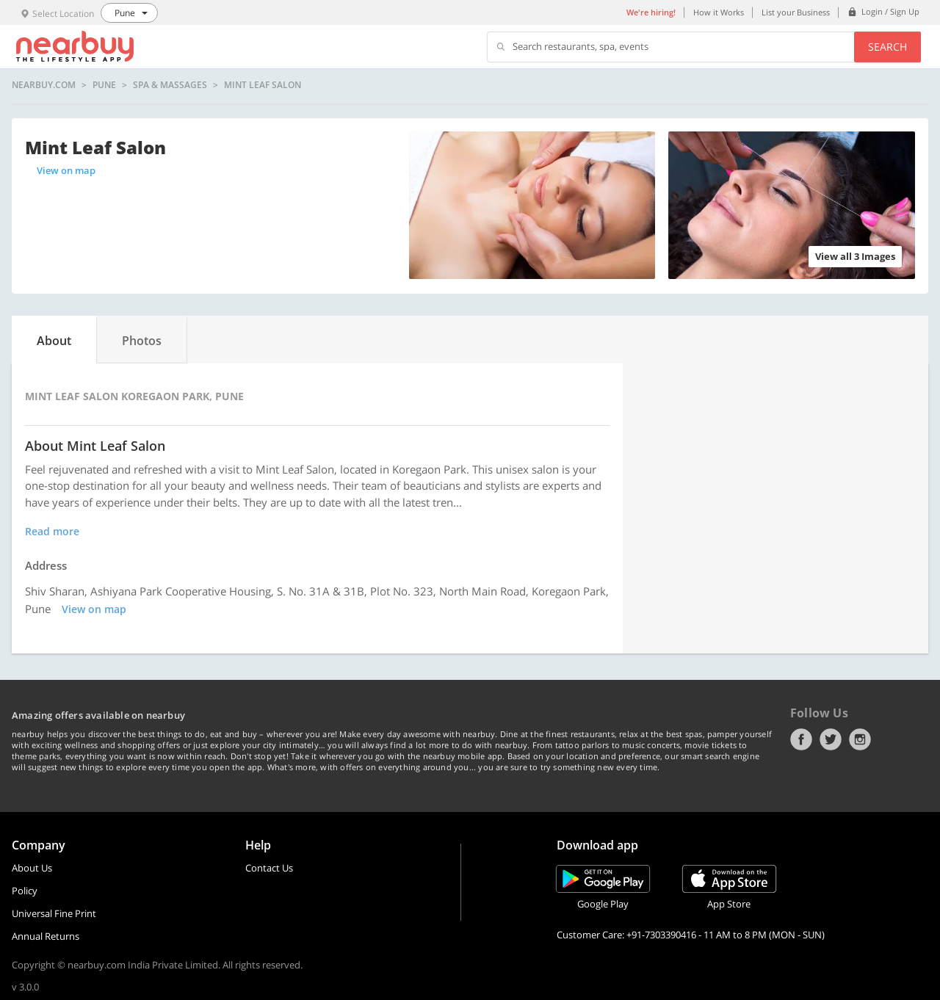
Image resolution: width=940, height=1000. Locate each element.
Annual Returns (45, 936)
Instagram (860, 739)
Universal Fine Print (54, 913)
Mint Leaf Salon (262, 85)
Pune (104, 85)
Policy (24, 890)
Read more (52, 531)
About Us (32, 867)
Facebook (801, 739)
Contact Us (269, 867)
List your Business (796, 12)
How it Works (718, 12)
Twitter (831, 739)
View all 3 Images (855, 256)
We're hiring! (651, 12)
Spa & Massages (170, 85)
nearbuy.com (44, 85)
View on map (66, 170)
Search (887, 47)
